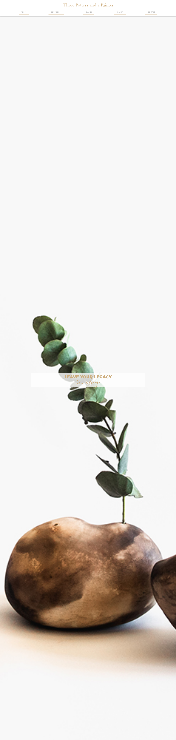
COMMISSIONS (56, 12)
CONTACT (151, 12)
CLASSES (89, 12)
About (23, 12)
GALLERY (120, 12)
